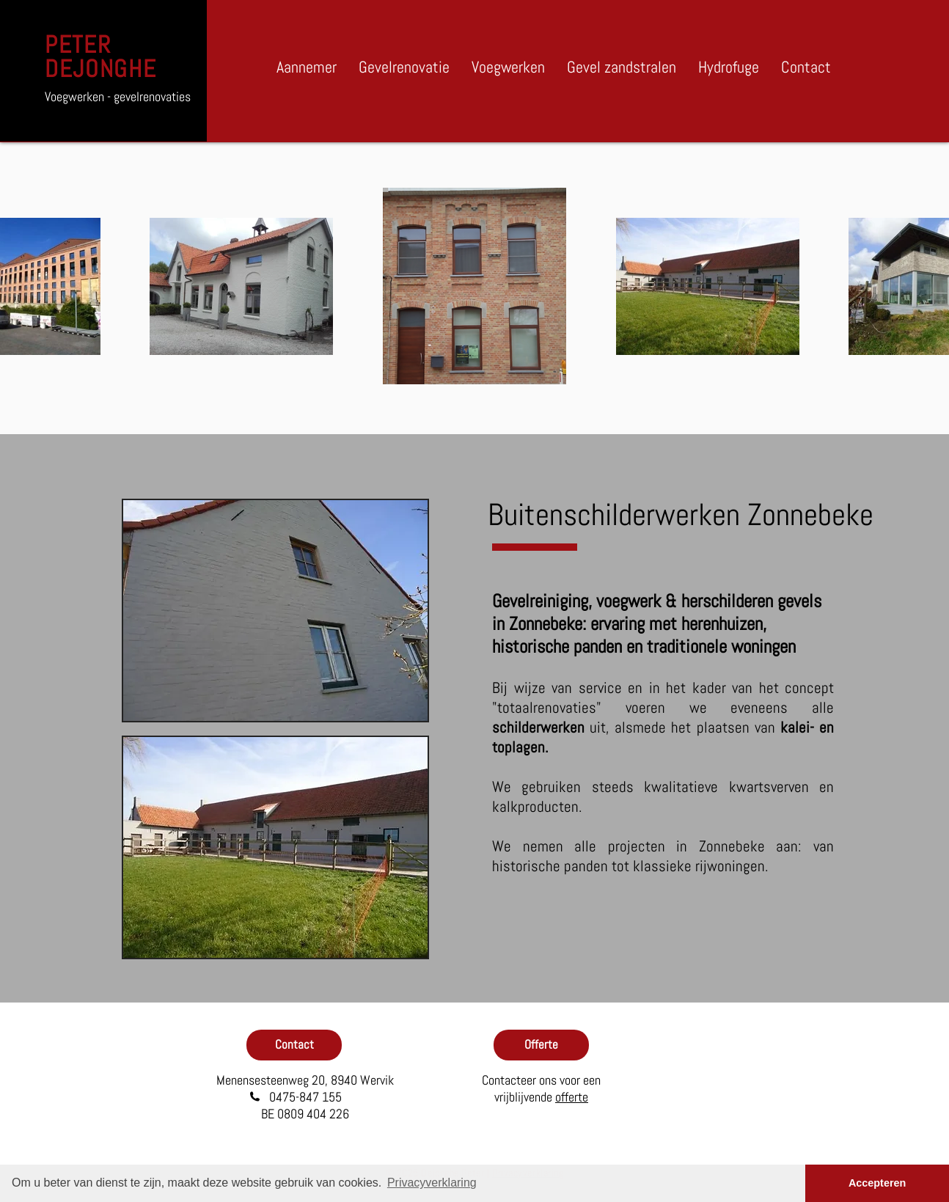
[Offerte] (541, 1045)
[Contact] (294, 1045)
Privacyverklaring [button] (432, 1182)
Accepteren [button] (877, 1183)
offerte (571, 1096)
